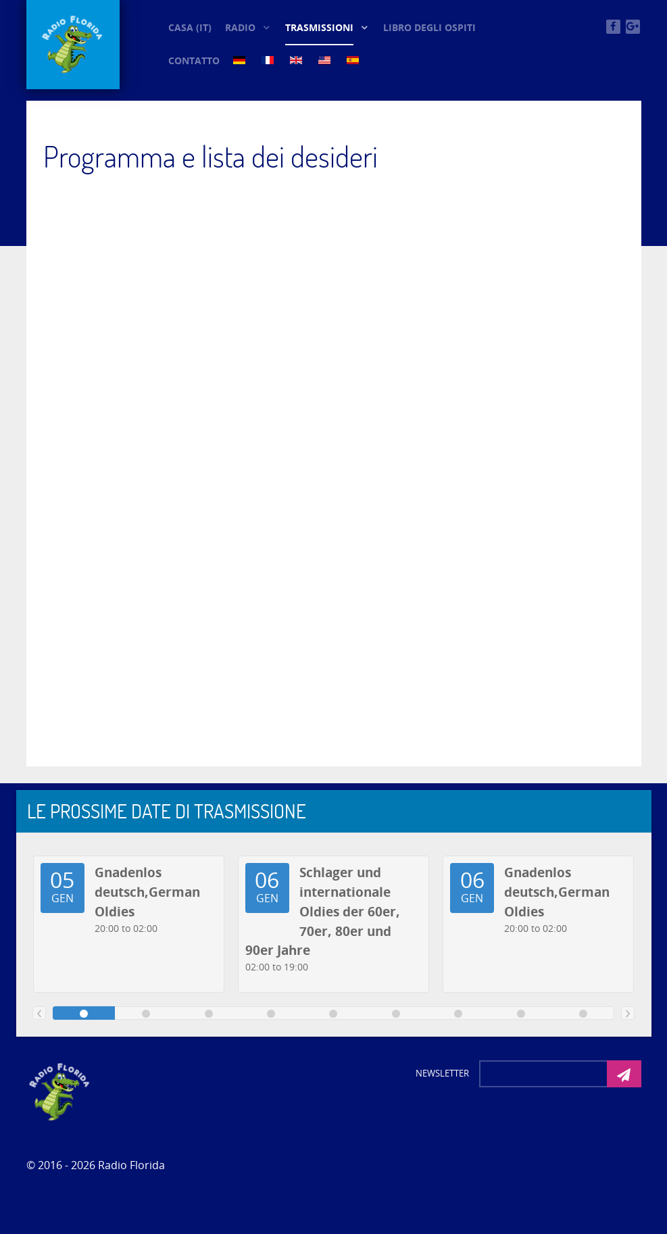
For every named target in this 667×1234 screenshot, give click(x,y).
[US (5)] (325, 59)
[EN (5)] (297, 59)
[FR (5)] (269, 59)
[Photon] (60, 1090)
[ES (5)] (354, 59)
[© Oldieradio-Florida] (73, 44)
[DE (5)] (240, 59)
